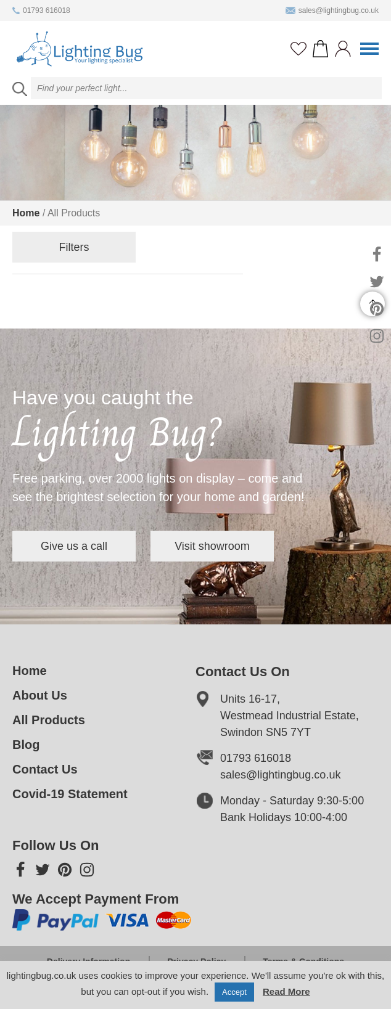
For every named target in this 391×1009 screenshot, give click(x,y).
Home (25, 213)
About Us (39, 695)
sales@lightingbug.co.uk (332, 10)
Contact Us (45, 769)
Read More (286, 991)
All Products (48, 720)
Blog (25, 744)
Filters (74, 247)
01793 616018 (41, 10)
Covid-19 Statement (70, 794)
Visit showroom (212, 546)
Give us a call (74, 546)
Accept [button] (234, 992)
